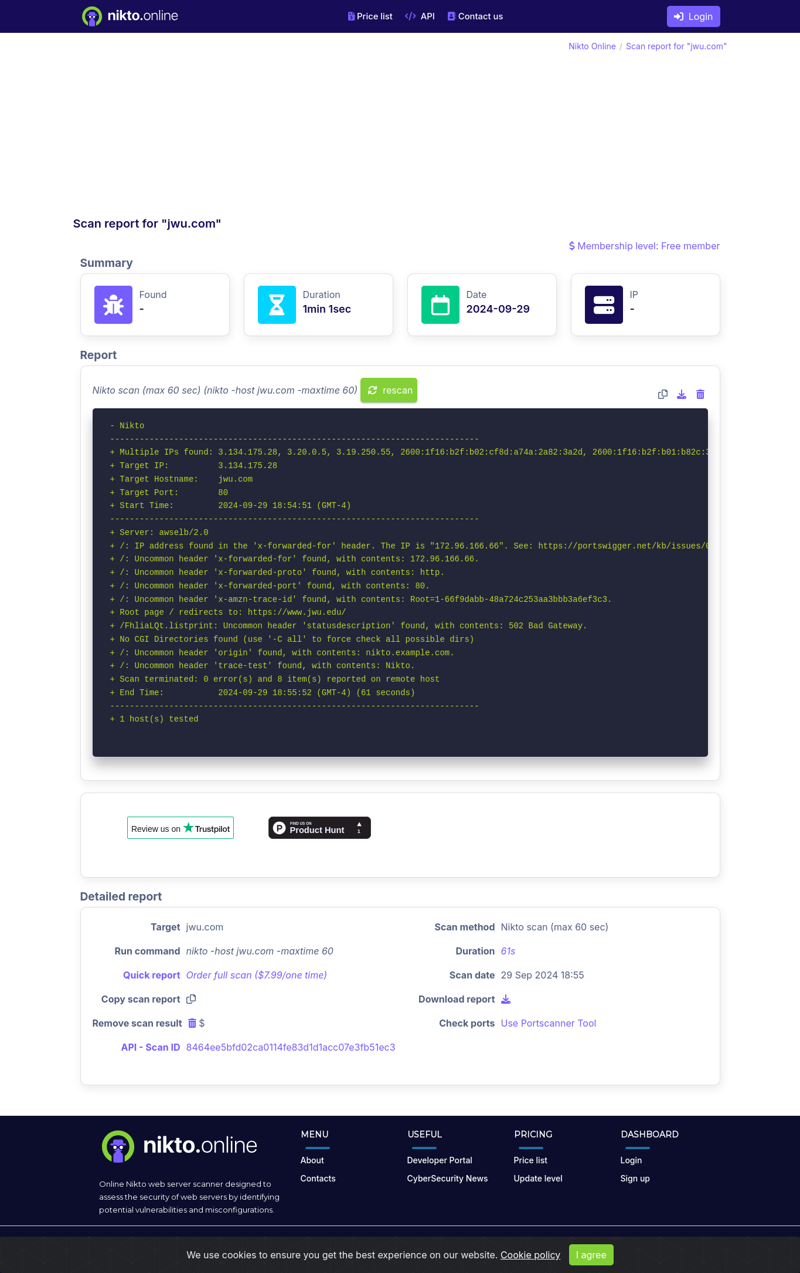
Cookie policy (530, 1259)
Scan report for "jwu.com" (676, 46)
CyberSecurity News (447, 1178)
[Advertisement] (236, 128)
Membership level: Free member (644, 246)
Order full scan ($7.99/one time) (257, 975)
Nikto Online (592, 46)
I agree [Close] (591, 1259)
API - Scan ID (151, 1047)
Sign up (635, 1178)
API (420, 16)
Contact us (475, 16)
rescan (390, 390)
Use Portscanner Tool (549, 1023)
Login (693, 16)
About (312, 1160)
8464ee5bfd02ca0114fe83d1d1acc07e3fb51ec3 (291, 1047)
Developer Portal (439, 1160)
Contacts (318, 1178)
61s (508, 951)
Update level (538, 1178)
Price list (370, 16)
